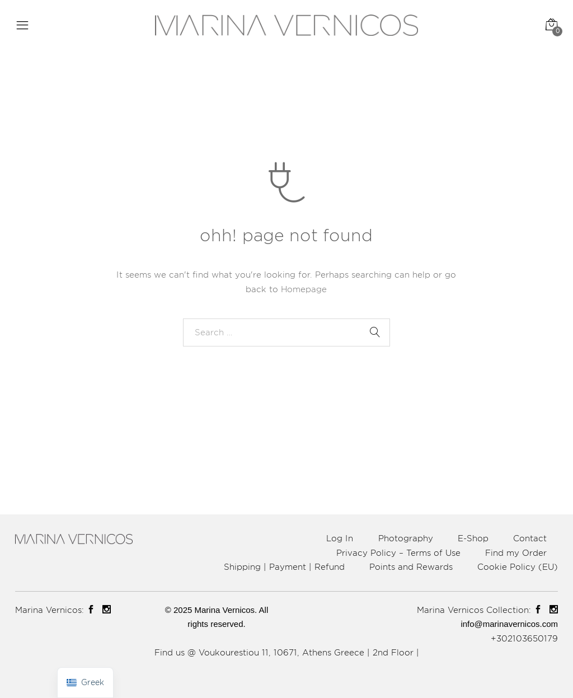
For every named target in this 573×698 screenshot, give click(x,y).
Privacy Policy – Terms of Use (398, 553)
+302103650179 (524, 638)
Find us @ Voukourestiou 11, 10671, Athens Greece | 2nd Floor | (286, 652)
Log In (339, 538)
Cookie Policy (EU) (517, 566)
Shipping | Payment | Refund (284, 566)
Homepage (304, 289)
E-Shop (473, 538)
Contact (530, 538)
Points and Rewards (411, 566)
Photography (405, 538)
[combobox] (286, 332)
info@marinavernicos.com (509, 624)
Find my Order (516, 553)
